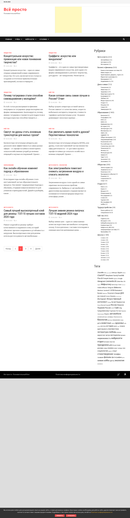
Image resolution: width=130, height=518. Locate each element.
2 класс (103, 240)
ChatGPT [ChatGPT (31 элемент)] (101, 275)
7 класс (103, 251)
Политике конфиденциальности (101, 512)
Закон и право (105, 167)
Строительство (106, 146)
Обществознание (106, 137)
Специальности (106, 212)
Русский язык (105, 144)
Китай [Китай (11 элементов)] (113, 302)
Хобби (103, 204)
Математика (105, 131)
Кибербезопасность (107, 223)
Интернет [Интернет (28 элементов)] (101, 299)
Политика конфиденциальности (68, 374)
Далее (37, 248)
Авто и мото (53, 165)
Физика (103, 150)
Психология (104, 142)
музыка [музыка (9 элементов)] (122, 335)
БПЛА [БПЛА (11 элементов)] (112, 290)
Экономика (104, 161)
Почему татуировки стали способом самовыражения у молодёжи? (23, 97)
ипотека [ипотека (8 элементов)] (103, 326)
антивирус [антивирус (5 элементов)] (110, 317)
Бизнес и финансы (104, 67)
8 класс (103, 253)
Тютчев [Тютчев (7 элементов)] (118, 311)
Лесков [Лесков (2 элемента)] (98, 305)
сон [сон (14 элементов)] (124, 348)
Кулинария (104, 96)
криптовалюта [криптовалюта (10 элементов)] (102, 329)
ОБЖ (102, 133)
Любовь (103, 98)
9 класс (103, 255)
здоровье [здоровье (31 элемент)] (119, 323)
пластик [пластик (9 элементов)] (112, 342)
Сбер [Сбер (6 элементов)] (120, 308)
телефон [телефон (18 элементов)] (117, 354)
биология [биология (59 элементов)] (102, 319)
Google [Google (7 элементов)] (120, 278)
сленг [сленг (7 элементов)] (115, 348)
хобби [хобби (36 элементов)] (106, 360)
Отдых (103, 103)
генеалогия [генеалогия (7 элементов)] (116, 320)
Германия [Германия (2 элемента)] (105, 293)
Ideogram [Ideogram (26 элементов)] (101, 281)
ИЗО (102, 120)
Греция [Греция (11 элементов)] (117, 293)
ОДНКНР (103, 135)
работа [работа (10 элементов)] (111, 345)
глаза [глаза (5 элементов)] (121, 320)
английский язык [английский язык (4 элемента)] (102, 317)
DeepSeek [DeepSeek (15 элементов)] (109, 275)
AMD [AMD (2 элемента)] (105, 272)
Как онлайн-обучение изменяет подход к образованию (21, 170)
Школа (100, 235)
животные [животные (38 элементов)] (106, 323)
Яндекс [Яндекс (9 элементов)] (106, 314)
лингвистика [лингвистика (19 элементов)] (113, 329)
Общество (8, 53)
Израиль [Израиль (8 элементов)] (113, 296)
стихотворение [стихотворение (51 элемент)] (105, 354)
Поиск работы (105, 210)
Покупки (103, 105)
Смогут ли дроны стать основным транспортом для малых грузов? (22, 133)
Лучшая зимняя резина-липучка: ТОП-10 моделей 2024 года (66, 212)
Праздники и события (108, 174)
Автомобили (105, 60)
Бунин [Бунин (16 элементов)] (99, 293)
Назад (8, 248)
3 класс (103, 242)
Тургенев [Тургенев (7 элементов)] (113, 311)
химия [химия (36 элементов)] (100, 360)
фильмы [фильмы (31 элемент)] (107, 357)
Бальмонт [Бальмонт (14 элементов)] (118, 290)
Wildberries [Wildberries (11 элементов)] (117, 287)
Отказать (71, 516)
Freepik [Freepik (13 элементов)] (105, 278)
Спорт (103, 181)
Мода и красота (106, 100)
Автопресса (105, 62)
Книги (103, 189)
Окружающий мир (107, 139)
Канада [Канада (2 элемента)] (109, 302)
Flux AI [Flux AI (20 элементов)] (100, 278)
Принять (60, 516)
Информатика (105, 124)
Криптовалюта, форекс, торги (111, 75)
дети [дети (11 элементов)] (99, 323)
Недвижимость (106, 81)
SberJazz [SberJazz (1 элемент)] (123, 284)
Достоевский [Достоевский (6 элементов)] (101, 296)
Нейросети (29, 39)
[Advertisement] (68, 20)
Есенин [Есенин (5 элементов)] (108, 296)
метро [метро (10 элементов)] (108, 335)
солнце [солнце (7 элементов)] (120, 348)
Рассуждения (105, 195)
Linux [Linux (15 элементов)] (118, 281)
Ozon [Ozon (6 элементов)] (119, 284)
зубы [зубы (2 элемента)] (125, 323)
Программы (104, 232)
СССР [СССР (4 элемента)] (112, 308)
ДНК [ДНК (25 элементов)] (122, 293)
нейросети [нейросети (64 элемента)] (116, 338)
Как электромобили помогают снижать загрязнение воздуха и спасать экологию (66, 171)
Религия (103, 176)
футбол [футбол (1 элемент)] (123, 357)
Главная (8, 39)
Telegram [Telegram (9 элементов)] (110, 287)
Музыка (103, 191)
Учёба (17, 39)
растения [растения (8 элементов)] (117, 345)
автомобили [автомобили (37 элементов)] (115, 313)
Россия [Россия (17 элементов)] (108, 308)
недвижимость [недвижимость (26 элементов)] (104, 338)
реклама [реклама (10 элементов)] (100, 348)
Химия (103, 155)
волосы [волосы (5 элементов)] (110, 320)
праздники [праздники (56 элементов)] (103, 344)
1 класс (103, 238)
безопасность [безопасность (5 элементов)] (118, 317)
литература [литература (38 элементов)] (102, 332)
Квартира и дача (106, 94)
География (104, 117)
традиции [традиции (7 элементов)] (100, 357)
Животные (104, 89)
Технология (104, 148)
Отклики (43, 39)
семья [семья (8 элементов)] (105, 348)
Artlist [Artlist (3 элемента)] (123, 272)
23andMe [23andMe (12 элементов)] (100, 273)
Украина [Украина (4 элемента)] (123, 311)
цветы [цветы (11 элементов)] (112, 361)
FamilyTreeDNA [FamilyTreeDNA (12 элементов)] (118, 275)
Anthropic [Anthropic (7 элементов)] (114, 273)
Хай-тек (51, 92)
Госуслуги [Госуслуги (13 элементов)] (111, 293)
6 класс (103, 249)
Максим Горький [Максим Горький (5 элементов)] (105, 305)
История (103, 126)
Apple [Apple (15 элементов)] (120, 272)
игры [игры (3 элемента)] (98, 326)
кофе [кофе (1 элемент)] (118, 326)
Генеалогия (104, 87)
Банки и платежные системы (110, 70)
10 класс (103, 257)
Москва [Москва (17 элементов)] (114, 305)
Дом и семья (102, 84)
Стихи (103, 198)
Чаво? (103, 157)
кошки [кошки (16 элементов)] (122, 326)
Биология (104, 115)
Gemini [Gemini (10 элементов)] (111, 278)
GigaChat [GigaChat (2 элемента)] (116, 278)
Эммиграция (105, 109)
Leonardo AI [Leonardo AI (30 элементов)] (111, 281)
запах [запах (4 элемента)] (113, 323)
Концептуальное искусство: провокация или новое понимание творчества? (22, 59)
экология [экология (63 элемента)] (119, 360)
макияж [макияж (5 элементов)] (119, 332)
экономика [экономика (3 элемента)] (100, 364)
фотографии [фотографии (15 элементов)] (117, 357)
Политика (104, 172)
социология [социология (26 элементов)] (102, 351)
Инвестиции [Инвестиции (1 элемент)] (118, 296)
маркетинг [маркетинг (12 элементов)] (101, 335)
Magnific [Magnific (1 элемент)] (99, 284)
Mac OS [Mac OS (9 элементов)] (123, 281)
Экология (63, 165)
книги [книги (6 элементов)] (115, 326)
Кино (102, 187)
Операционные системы (109, 229)
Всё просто (15, 9)
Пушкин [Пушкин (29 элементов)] (101, 307)
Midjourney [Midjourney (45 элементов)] (106, 284)
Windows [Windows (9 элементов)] (100, 290)
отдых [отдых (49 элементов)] (100, 341)
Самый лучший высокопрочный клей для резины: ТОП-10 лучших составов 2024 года (24, 213)
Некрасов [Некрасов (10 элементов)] (120, 305)
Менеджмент (105, 79)
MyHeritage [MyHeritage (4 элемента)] (115, 284)
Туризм (103, 200)
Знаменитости (105, 170)
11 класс (103, 260)
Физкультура (105, 153)
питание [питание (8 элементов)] (106, 342)
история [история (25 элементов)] (109, 326)
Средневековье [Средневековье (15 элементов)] (103, 311)
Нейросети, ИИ (106, 227)
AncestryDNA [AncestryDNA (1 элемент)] (108, 272)
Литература (105, 128)
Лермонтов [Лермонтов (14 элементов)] (120, 302)
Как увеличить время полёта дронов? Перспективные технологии (69, 133)
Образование (9, 165)
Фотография (105, 202)
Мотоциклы (104, 64)
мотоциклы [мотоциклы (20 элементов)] (115, 335)
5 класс (103, 247)
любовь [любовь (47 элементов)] (112, 332)
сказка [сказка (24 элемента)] (110, 348)
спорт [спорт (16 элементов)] (114, 351)
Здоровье (104, 92)
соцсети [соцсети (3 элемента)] (110, 351)
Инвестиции (105, 72)
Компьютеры (105, 225)
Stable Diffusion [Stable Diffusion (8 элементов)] (102, 287)
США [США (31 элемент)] (116, 307)
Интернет (104, 221)
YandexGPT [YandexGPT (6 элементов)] (107, 290)
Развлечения (105, 193)
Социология (105, 178)
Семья (103, 107)
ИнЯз (102, 122)
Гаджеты (104, 219)
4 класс (103, 244)
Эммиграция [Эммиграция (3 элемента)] (100, 314)
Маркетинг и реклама (108, 77)
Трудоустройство (104, 207)
